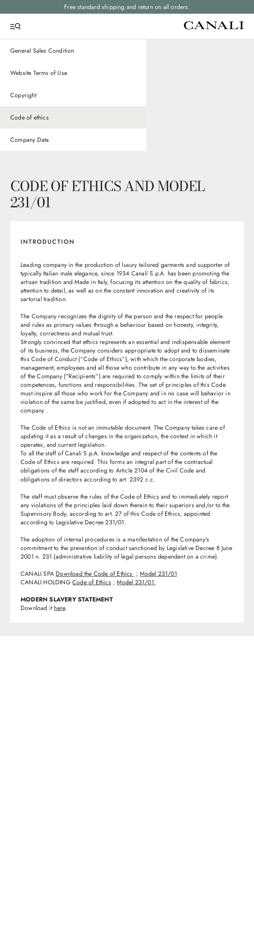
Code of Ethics (91, 582)
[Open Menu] (15, 26)
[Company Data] (73, 140)
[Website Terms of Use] (73, 73)
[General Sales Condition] (73, 50)
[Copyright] (73, 95)
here (59, 608)
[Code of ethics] (73, 117)
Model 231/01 (158, 573)
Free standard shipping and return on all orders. (127, 6)
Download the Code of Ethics (95, 573)
